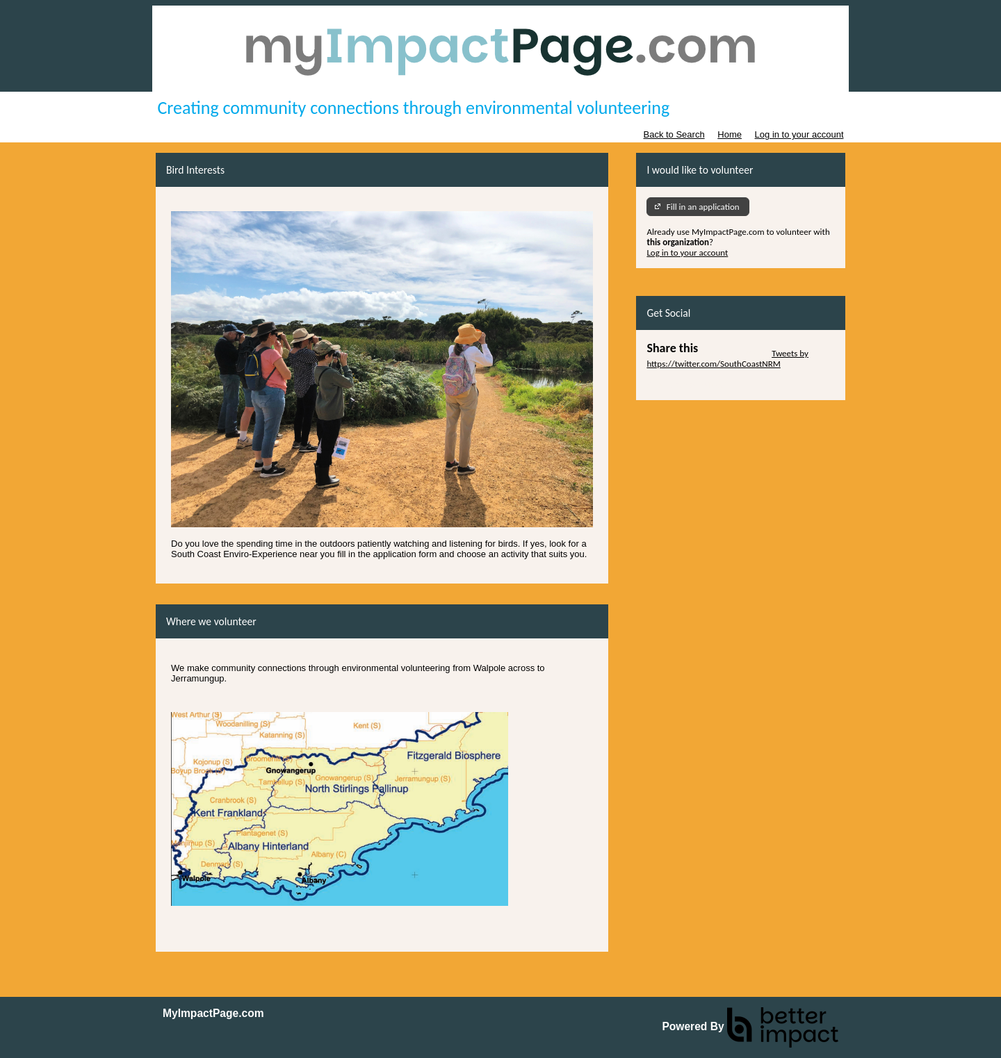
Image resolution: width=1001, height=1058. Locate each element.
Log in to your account (799, 134)
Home (729, 134)
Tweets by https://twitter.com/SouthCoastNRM (727, 358)
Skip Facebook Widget (686, 384)
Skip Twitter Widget (734, 353)
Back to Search (673, 134)
